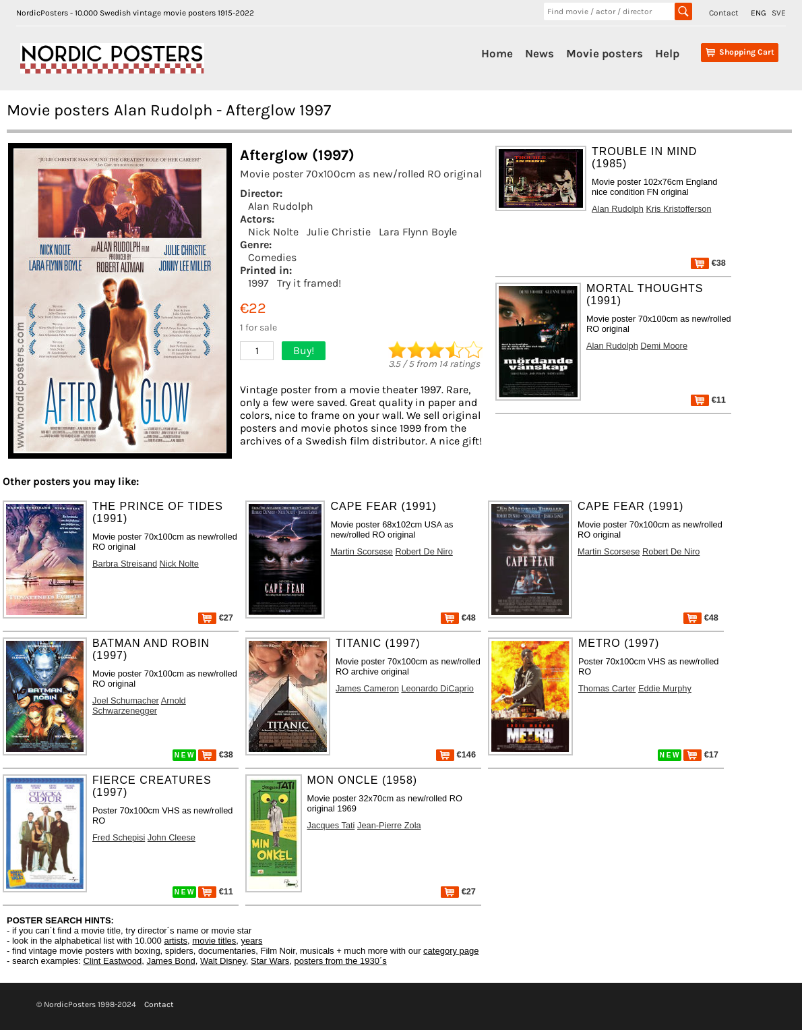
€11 (708, 400)
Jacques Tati (331, 825)
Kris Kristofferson (678, 209)
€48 (458, 617)
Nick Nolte (273, 231)
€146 (456, 754)
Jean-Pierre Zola (389, 825)
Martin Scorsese (361, 551)
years (252, 941)
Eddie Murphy (664, 688)
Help (667, 53)
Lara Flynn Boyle (418, 231)
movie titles (214, 941)
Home (497, 53)
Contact (724, 13)
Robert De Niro (423, 551)
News (539, 53)
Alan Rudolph (280, 206)
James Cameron (367, 688)
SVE (779, 13)
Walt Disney (223, 961)
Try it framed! (309, 283)
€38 (708, 263)
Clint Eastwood (112, 961)
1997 (258, 283)
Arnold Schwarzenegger (139, 705)
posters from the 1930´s (341, 961)
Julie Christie (339, 231)
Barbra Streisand (124, 564)
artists (175, 941)
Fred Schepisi (118, 837)
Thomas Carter (607, 688)
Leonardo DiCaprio (437, 688)
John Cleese (171, 837)
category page (451, 951)
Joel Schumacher (125, 700)
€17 (700, 754)
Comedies (272, 257)
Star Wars (270, 961)
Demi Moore (663, 346)
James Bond (170, 961)
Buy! (303, 350)
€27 (215, 617)
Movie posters (604, 53)
